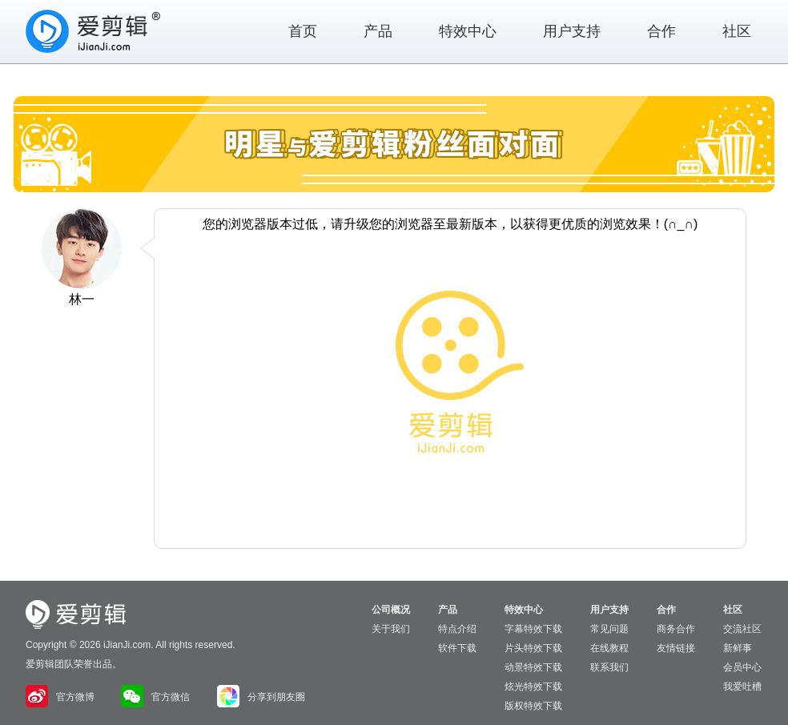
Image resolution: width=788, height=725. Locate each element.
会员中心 (742, 667)
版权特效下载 (533, 705)
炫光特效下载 (533, 686)
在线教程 (609, 648)
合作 (661, 31)
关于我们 (391, 628)
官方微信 (155, 697)
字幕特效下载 (533, 628)
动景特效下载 (533, 667)
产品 (378, 31)
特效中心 (468, 31)
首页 (302, 31)
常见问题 (609, 628)
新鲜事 (737, 648)
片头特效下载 (533, 648)
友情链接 (676, 648)
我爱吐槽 (742, 686)
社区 (736, 31)
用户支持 (572, 31)
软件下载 (457, 648)
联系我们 (609, 667)
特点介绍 (457, 628)
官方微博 (60, 697)
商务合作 (676, 628)
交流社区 (742, 628)
